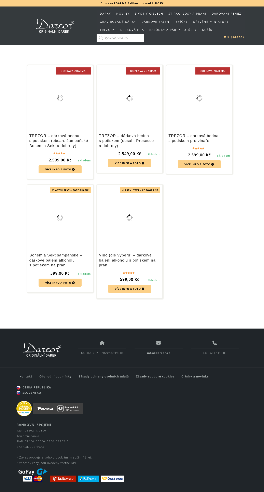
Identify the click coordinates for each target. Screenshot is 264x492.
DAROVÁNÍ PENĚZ (226, 13)
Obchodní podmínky (55, 376)
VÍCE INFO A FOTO (60, 169)
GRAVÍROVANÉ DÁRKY (118, 22)
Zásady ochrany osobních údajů (104, 376)
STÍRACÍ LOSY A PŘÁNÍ (187, 13)
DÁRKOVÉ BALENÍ (156, 22)
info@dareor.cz (158, 353)
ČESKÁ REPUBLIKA (33, 387)
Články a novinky (195, 376)
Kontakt (25, 376)
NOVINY (122, 13)
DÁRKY (105, 13)
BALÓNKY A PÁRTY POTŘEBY (173, 30)
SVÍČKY (182, 22)
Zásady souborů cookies (155, 376)
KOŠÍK (207, 30)
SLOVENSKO (28, 393)
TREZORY (107, 30)
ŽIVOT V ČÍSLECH (149, 13)
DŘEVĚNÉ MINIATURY (211, 22)
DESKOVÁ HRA (132, 30)
